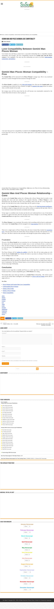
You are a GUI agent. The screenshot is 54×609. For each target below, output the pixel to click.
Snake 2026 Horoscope (7, 438)
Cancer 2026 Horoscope (7, 410)
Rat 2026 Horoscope (6, 429)
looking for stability (22, 252)
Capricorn (4, 311)
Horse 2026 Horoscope (7, 440)
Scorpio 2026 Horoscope (7, 417)
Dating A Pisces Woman (9, 290)
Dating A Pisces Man (8, 288)
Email (3, 351)
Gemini (4, 299)
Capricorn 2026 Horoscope (8, 421)
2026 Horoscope (8, 403)
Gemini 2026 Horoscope (7, 409)
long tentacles (34, 224)
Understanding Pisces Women (10, 286)
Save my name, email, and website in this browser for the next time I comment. (20, 360)
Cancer (3, 301)
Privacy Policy (31, 600)
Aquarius (4, 312)
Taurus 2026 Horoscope (7, 407)
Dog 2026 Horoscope (7, 447)
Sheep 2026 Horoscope (7, 442)
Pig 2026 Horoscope (6, 449)
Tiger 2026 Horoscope (7, 433)
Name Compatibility (8, 292)
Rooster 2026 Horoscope (7, 445)
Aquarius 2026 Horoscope (8, 423)
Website (3, 356)
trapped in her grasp (37, 86)
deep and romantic (27, 84)
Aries (3, 296)
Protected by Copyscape (46, 600)
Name (3, 346)
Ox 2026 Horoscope (6, 431)
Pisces (3, 314)
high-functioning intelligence (44, 206)
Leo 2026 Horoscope (6, 412)
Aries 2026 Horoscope (7, 405)
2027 (22, 455)
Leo (3, 302)
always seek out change (38, 276)
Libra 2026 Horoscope (7, 416)
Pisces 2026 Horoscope (7, 424)
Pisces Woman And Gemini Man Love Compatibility (16, 284)
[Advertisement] (27, 384)
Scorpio (4, 307)
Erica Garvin (6, 41)
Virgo (3, 304)
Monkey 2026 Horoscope (7, 443)
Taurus (3, 297)
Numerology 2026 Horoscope (9, 452)
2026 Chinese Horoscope (10, 427)
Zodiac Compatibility (9, 34)
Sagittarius (4, 309)
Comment (4, 333)
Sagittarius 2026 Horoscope (8, 419)
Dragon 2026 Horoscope (7, 436)
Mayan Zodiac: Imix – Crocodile (11, 323)
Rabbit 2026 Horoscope (7, 435)
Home (2, 34)
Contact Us (37, 600)
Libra (3, 306)
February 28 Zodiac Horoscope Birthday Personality (43, 324)
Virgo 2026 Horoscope (7, 414)
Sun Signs (5, 600)
